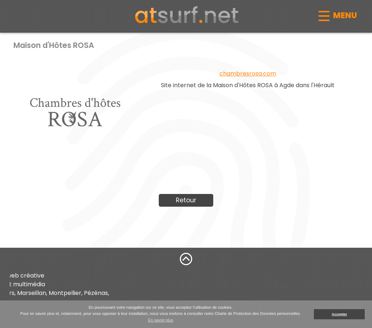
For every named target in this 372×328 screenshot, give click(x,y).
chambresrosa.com (247, 73)
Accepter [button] (339, 314)
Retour (186, 200)
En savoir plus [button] (160, 320)
